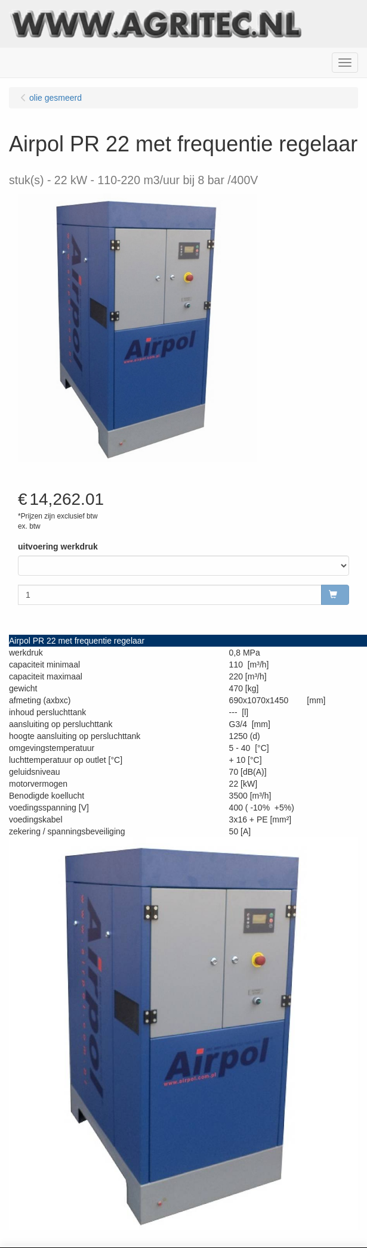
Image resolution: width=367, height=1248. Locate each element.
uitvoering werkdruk (58, 546)
